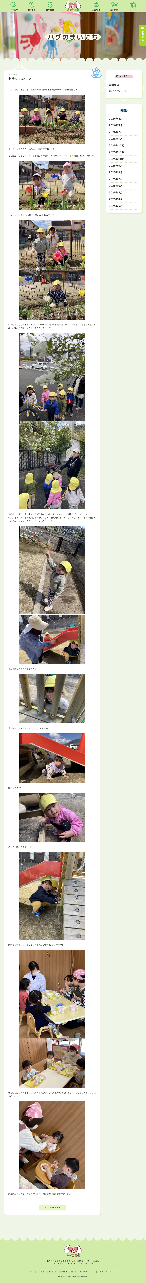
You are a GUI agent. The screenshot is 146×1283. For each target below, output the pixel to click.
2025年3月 (116, 206)
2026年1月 (116, 139)
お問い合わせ (142, 37)
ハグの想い (13, 10)
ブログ (133, 10)
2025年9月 (116, 165)
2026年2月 (116, 132)
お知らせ (114, 84)
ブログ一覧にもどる (52, 1207)
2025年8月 (116, 172)
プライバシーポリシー (108, 1271)
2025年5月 (116, 192)
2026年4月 (116, 118)
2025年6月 (116, 186)
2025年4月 (116, 199)
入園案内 (96, 10)
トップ (31, 1271)
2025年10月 (116, 159)
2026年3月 (116, 125)
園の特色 (50, 10)
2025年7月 (116, 179)
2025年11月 (116, 152)
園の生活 (31, 10)
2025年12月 (116, 145)
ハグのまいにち (118, 91)
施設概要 (114, 10)
